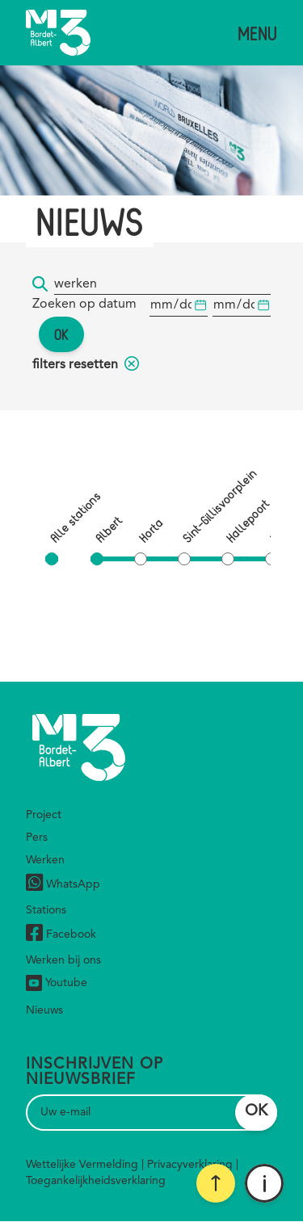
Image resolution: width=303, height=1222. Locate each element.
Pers (37, 837)
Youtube (56, 983)
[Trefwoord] (162, 285)
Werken (45, 860)
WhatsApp (63, 885)
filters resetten (85, 365)
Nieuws (44, 1010)
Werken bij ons (63, 960)
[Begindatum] (178, 306)
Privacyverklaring (190, 1164)
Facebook (61, 935)
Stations (46, 910)
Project (43, 815)
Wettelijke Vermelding (82, 1164)
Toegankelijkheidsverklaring (96, 1180)
